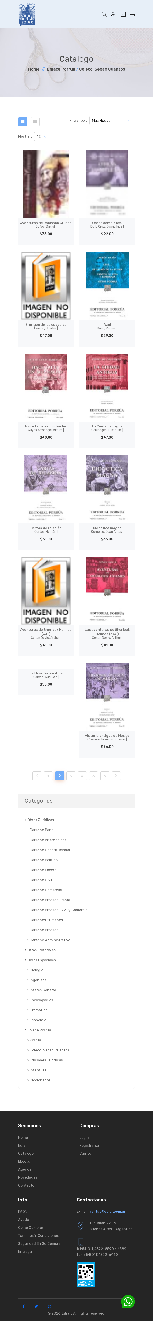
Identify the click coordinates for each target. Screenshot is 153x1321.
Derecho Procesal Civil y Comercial (57, 910)
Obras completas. (107, 225)
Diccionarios (39, 1080)
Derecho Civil (39, 880)
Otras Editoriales (40, 950)
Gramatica (37, 1010)
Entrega (25, 1251)
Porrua (34, 1040)
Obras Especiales (40, 960)
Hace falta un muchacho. (46, 428)
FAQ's (22, 1212)
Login (84, 1137)
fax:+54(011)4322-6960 (97, 1255)
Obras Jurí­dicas (39, 820)
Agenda (25, 1169)
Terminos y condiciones (38, 1235)
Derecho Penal (40, 830)
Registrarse (89, 1145)
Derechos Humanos (45, 920)
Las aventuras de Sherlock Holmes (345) (107, 633)
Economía (36, 1020)
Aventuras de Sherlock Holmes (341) (46, 633)
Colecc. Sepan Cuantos (102, 69)
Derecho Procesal (43, 930)
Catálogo (26, 1153)
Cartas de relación (46, 530)
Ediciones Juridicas (45, 1060)
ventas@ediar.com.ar (107, 1212)
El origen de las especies (46, 326)
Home (34, 69)
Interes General (41, 990)
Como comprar (30, 1227)
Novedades (27, 1177)
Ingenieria (37, 980)
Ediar (22, 1145)
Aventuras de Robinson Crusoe (46, 225)
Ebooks (24, 1161)
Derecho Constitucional (48, 850)
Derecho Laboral (42, 870)
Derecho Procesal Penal (48, 900)
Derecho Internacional (47, 840)
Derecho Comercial (44, 890)
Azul (107, 326)
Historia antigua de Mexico (107, 737)
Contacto (26, 1185)
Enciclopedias (40, 1000)
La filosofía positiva (46, 675)
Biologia (35, 970)
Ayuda (23, 1219)
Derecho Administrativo (48, 940)
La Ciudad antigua (107, 428)
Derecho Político (42, 860)
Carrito (85, 1153)
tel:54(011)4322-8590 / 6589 (101, 1249)
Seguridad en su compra (39, 1243)
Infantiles (36, 1070)
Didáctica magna (107, 530)
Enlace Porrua (61, 69)
